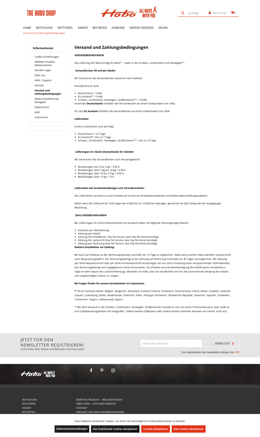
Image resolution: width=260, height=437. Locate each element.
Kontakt (39, 85)
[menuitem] (192, 12)
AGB (37, 112)
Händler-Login (43, 70)
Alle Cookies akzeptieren (188, 429)
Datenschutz (42, 107)
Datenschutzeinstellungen (71, 428)
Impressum (41, 117)
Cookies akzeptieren (155, 429)
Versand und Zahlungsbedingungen (48, 92)
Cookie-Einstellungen (47, 56)
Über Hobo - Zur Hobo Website (96, 403)
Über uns (40, 75)
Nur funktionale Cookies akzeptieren (115, 429)
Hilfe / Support (43, 80)
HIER (237, 352)
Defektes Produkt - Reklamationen (45, 63)
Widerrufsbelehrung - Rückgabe (47, 100)
